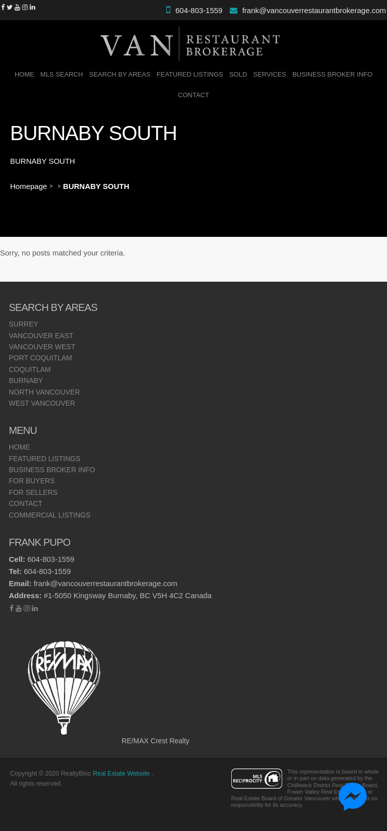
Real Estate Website (122, 773)
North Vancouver (44, 392)
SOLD (238, 74)
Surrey (23, 324)
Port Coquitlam (40, 358)
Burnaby (26, 380)
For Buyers (31, 481)
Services (270, 74)
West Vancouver (42, 403)
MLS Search (61, 74)
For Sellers (33, 492)
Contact (193, 95)
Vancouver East (41, 336)
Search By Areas (120, 74)
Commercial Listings (49, 515)
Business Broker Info (332, 74)
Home (24, 74)
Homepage (28, 186)
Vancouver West (42, 347)
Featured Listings (190, 74)
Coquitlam (29, 369)
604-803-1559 (198, 10)
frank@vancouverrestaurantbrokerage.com (314, 10)
